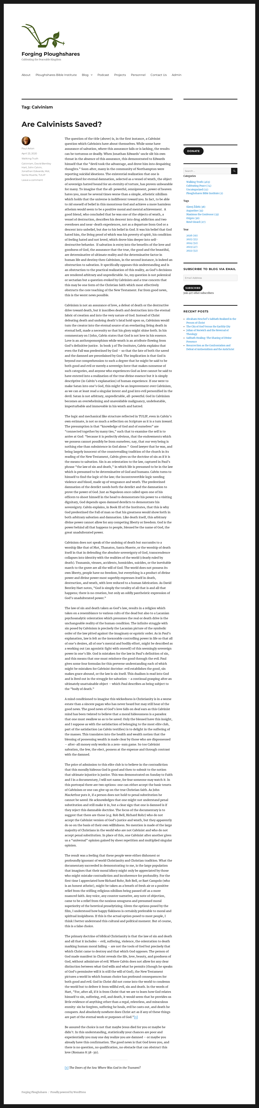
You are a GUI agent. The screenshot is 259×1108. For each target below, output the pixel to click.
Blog (85, 75)
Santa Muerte (29, 174)
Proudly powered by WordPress (68, 1092)
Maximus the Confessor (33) (202, 214)
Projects (120, 75)
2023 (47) (191, 246)
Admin (176, 75)
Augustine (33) (194, 210)
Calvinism (27, 163)
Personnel (138, 75)
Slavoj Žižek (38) (195, 206)
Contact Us (159, 75)
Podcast (103, 75)
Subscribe (193, 287)
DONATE (193, 151)
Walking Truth (30, 158)
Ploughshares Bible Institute (56, 75)
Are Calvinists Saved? (62, 124)
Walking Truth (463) (198, 182)
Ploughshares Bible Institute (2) (204, 193)
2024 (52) (192, 243)
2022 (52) (192, 250)
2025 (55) (192, 239)
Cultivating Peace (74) (198, 185)
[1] (136, 1017)
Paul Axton (28, 148)
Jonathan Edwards (33, 171)
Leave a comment (32, 179)
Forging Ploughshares (51, 54)
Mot (47, 171)
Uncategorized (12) (197, 189)
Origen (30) (192, 218)
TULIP (41, 174)
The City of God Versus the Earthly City (208, 326)
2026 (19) (192, 235)
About (26, 75)
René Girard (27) (196, 222)
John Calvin (35, 167)
